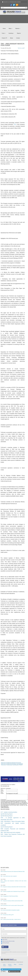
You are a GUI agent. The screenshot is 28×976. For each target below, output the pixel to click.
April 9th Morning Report (6, 814)
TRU (15, 124)
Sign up (5, 946)
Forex (3, 33)
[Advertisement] (13, 772)
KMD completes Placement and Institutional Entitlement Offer (13, 871)
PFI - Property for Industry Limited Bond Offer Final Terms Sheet (13, 886)
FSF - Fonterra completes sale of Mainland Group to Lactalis (12, 891)
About (11, 38)
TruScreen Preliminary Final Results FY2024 (11, 764)
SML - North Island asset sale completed (10, 832)
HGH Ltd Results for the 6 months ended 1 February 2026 (12, 905)
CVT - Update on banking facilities (9, 812)
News (10, 28)
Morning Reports (5, 942)
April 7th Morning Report (6, 826)
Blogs (15, 964)
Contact (18, 38)
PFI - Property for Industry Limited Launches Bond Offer (11, 900)
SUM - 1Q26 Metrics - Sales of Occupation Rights (13, 821)
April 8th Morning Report (6, 815)
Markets (17, 28)
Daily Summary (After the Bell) (8, 941)
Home (4, 28)
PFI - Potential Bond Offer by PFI (7, 914)
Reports (19, 33)
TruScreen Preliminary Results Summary (11, 762)
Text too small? (21, 48)
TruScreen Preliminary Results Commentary (12, 763)
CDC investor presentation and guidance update (10, 910)
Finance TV (4, 38)
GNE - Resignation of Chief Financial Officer (9, 896)
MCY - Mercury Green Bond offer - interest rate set (10, 919)
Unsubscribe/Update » (6, 949)
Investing (11, 33)
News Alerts (4, 939)
